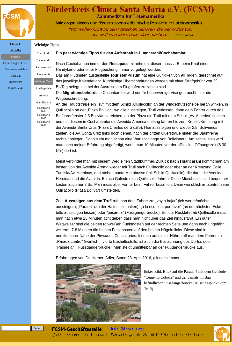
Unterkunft (43, 74)
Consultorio (44, 53)
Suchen (37, 328)
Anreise (43, 95)
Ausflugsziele (43, 88)
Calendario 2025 (43, 116)
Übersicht (16, 44)
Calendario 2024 (43, 109)
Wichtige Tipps (43, 81)
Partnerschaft (43, 67)
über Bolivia (43, 102)
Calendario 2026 (43, 123)
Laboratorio (44, 60)
